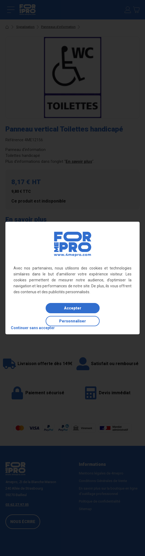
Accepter (72, 308)
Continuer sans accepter (33, 328)
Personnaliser (72, 321)
